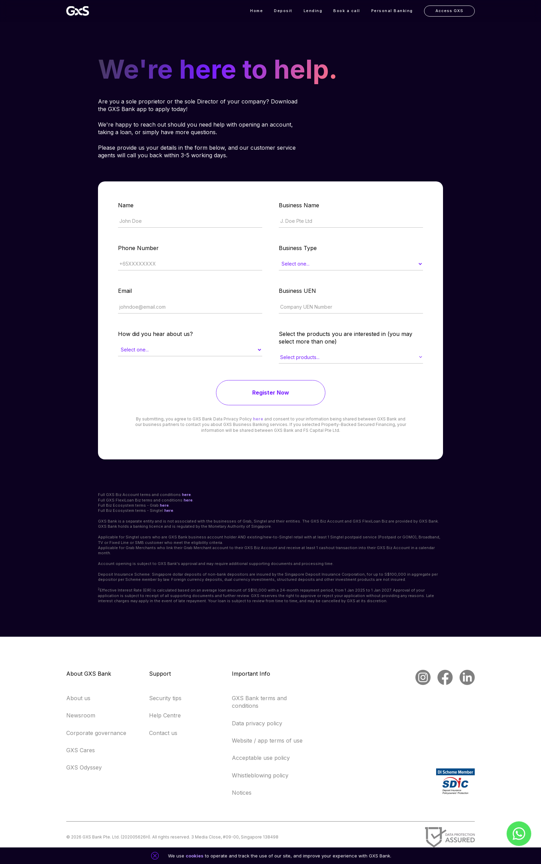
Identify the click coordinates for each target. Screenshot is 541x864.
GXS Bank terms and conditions (259, 702)
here (258, 418)
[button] (313, 11)
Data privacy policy (257, 723)
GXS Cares (80, 750)
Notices (242, 792)
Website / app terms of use (267, 740)
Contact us (163, 732)
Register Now (270, 392)
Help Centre (165, 715)
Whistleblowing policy (260, 775)
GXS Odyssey (84, 767)
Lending (313, 10)
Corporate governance (96, 732)
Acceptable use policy (261, 757)
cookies (195, 855)
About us (78, 698)
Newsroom (80, 715)
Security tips (165, 698)
